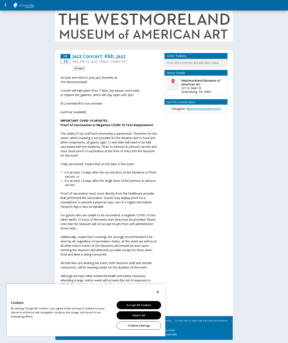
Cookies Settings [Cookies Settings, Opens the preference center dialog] (139, 325)
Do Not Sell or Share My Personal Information (201, 320)
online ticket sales (168, 334)
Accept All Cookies (138, 305)
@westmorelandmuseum (204, 109)
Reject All (139, 315)
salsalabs (34, 5)
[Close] (157, 292)
